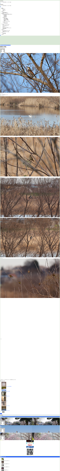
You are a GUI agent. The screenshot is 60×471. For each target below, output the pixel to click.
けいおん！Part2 (6, 23)
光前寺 (4, 20)
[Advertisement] (30, 40)
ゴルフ (2, 32)
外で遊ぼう (1, 4)
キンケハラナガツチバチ (4, 460)
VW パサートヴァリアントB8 (6, 30)
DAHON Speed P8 (5, 12)
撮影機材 (2, 8)
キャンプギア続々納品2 (8, 386)
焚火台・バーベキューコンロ (6, 24)
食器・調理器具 (4, 28)
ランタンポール (8, 405)
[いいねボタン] (1, 413)
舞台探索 (2, 13)
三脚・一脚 (4, 10)
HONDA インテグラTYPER (6, 31)
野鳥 (0, 425)
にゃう (7, 52)
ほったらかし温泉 (6, 19)
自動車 (2, 29)
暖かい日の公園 (2, 434)
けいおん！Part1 (6, 22)
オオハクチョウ (8, 410)
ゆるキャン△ (4, 17)
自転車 (2, 11)
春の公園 (1, 419)
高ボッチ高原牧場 (6, 18)
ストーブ (4, 26)
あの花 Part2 (5, 15)
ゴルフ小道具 (4, 33)
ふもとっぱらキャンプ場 (6, 21)
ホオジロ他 (1, 415)
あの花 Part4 (5, 16)
